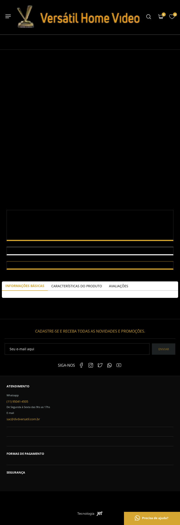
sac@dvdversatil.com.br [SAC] (23, 419)
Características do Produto (76, 286)
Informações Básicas (24, 286)
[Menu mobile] (148, 17)
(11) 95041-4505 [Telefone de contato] (17, 401)
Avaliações (118, 286)
